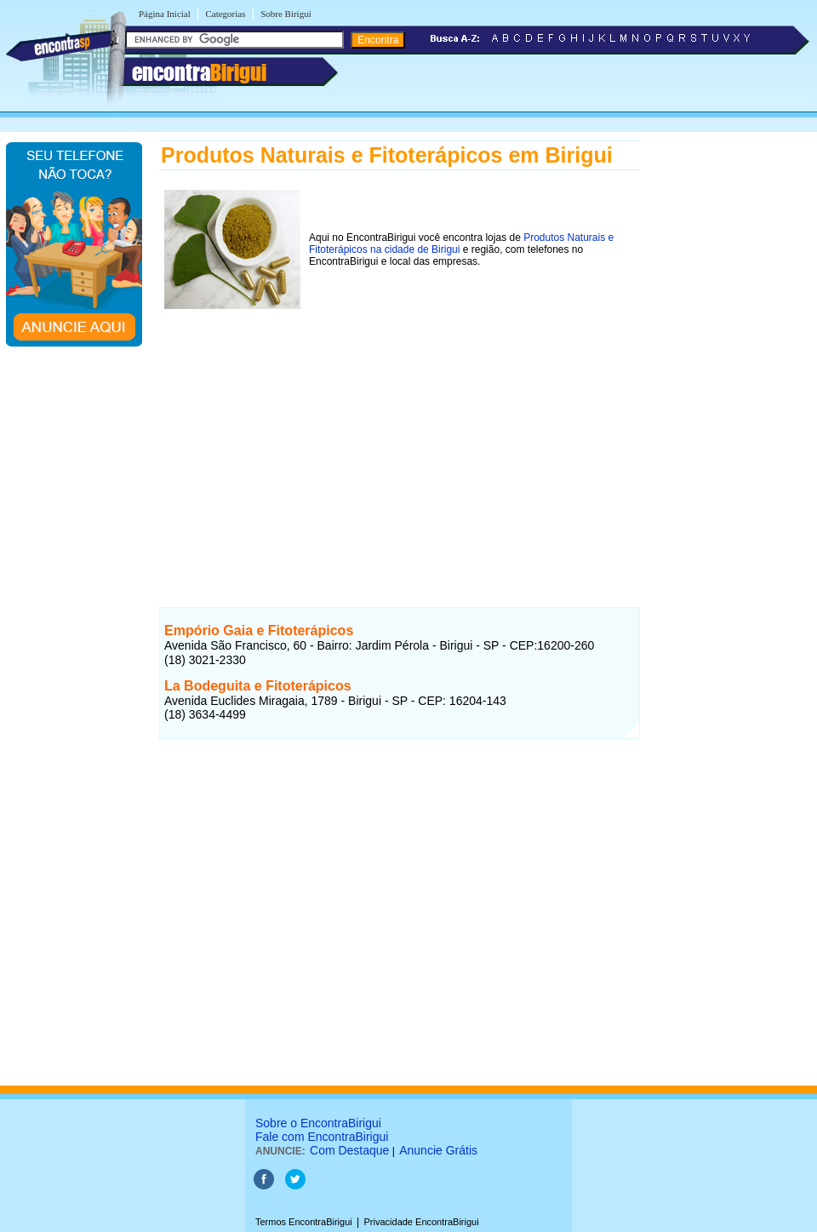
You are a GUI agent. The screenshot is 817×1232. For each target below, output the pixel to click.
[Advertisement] (399, 433)
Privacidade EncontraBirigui (421, 1222)
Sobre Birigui (285, 14)
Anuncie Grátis (438, 1150)
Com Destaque (349, 1150)
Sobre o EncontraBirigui (318, 1123)
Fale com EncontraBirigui (321, 1136)
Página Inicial (165, 14)
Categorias (225, 14)
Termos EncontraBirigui (303, 1222)
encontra (199, 72)
